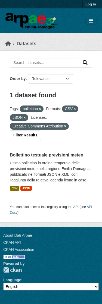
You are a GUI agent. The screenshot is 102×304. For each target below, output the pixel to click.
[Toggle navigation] (91, 21)
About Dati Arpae (17, 235)
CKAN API (12, 242)
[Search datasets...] (44, 63)
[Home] (8, 43)
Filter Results (25, 135)
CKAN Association (18, 249)
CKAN (12, 270)
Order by (18, 78)
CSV (15, 188)
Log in (90, 4)
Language (12, 280)
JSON (26, 188)
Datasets (26, 43)
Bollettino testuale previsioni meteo (46, 155)
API (76, 207)
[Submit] (85, 63)
